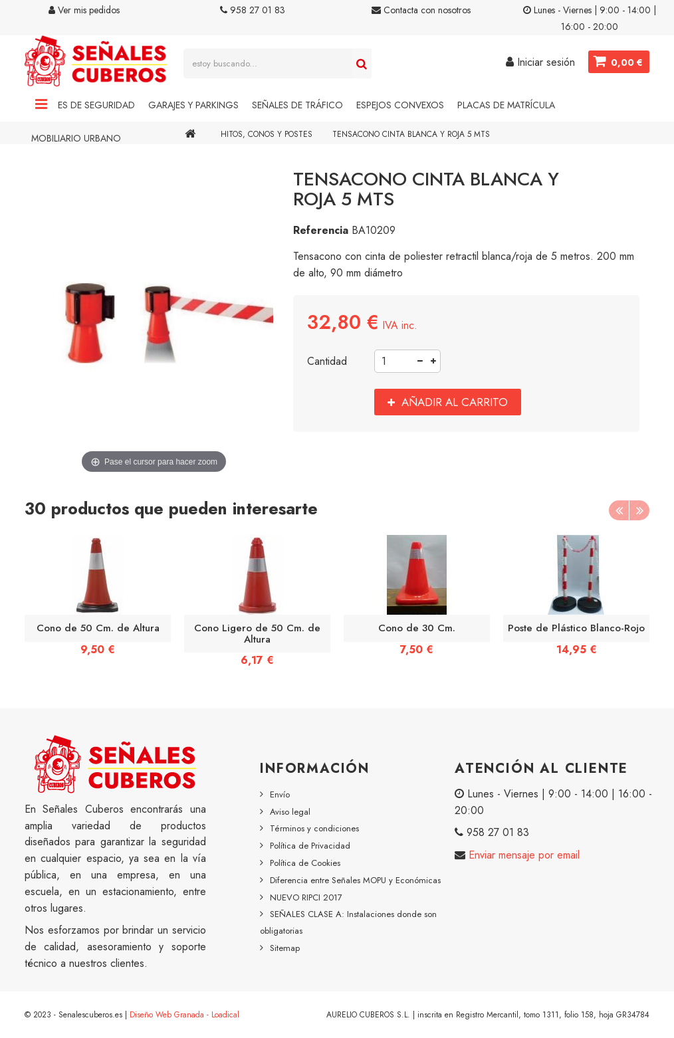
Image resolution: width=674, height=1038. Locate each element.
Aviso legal (290, 811)
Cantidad (327, 361)
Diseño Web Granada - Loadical (184, 1015)
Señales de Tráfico (297, 105)
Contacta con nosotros (421, 10)
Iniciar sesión (540, 62)
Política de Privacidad (310, 845)
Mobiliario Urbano (76, 138)
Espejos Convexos (400, 105)
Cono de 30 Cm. (416, 628)
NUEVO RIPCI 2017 (306, 897)
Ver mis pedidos (84, 10)
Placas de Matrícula (506, 105)
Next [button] (639, 510)
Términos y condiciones (314, 828)
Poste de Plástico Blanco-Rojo (576, 628)
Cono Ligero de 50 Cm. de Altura (257, 633)
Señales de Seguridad (83, 105)
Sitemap (285, 948)
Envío (280, 794)
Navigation (41, 105)
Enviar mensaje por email (522, 855)
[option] (97, 600)
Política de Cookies (305, 863)
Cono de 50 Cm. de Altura (98, 628)
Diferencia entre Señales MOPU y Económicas (355, 880)
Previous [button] (619, 510)
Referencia (320, 230)
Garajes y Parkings (193, 105)
